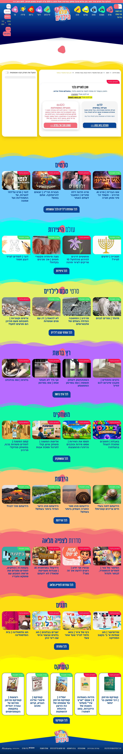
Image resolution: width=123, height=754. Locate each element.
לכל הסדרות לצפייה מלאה (61, 585)
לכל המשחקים (61, 459)
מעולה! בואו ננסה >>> (99, 125)
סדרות (109, 11)
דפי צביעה (47, 11)
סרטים (93, 11)
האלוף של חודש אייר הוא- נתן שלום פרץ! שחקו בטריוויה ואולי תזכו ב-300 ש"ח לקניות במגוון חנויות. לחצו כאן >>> (61, 1)
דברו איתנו (2, 23)
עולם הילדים (116, 73)
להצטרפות (7, 17)
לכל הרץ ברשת (61, 394)
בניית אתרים (25, 748)
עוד (14, 11)
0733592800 (81, 748)
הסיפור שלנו (9, 23)
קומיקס (85, 11)
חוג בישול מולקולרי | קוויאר (64, 73)
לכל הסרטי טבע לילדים (61, 332)
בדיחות (31, 11)
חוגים (77, 11)
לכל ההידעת (61, 520)
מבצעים (8, 29)
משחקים (101, 11)
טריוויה (23, 10)
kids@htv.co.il (71, 748)
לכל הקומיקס (61, 720)
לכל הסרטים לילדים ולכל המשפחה (61, 209)
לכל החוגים (61, 646)
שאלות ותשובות (44, 748)
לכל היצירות (61, 271)
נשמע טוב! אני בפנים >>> (60, 125)
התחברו (74, 94)
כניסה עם (7, 12)
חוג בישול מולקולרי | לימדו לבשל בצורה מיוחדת (89, 73)
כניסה (8, 6)
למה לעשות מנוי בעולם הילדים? (118, 14)
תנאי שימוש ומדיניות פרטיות (57, 748)
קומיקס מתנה (7, 34)
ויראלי (39, 11)
